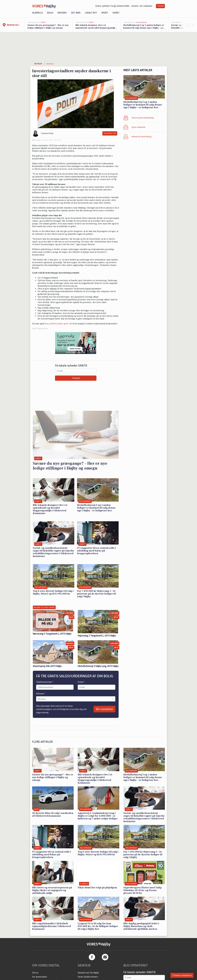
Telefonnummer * (45, 682)
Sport (104, 12)
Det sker (75, 12)
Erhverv (62, 12)
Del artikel (110, 133)
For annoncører (39, 976)
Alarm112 (37, 12)
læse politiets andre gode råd (58, 323)
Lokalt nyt (91, 12)
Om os (35, 972)
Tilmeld (160, 6)
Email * (81, 682)
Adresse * (40, 693)
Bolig (50, 12)
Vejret (116, 12)
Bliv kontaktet (104, 709)
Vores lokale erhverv (88, 976)
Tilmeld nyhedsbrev (182, 975)
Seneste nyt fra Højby (88, 972)
